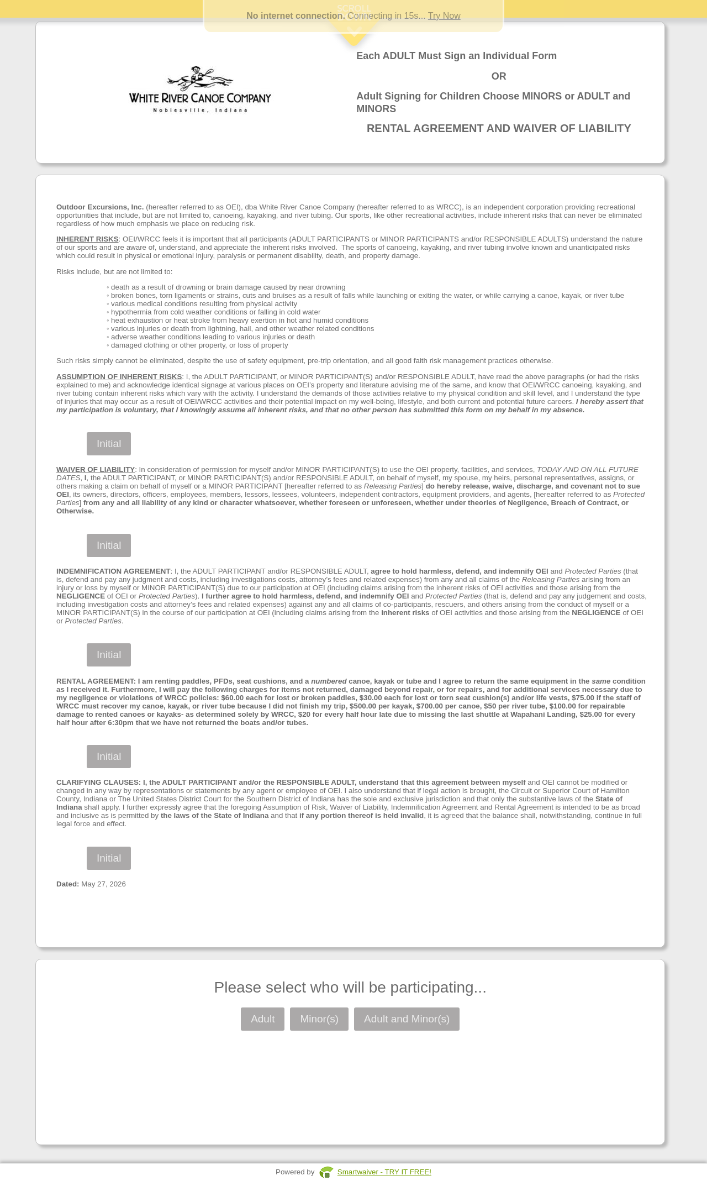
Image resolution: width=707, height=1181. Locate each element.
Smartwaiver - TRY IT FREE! (384, 1172)
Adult (263, 1019)
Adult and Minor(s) (407, 1019)
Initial (109, 443)
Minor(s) (319, 1019)
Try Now (444, 15)
